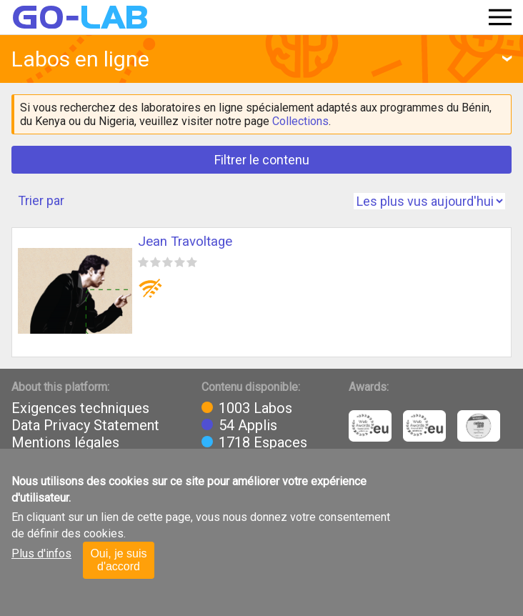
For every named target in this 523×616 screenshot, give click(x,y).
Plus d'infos (41, 553)
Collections (300, 121)
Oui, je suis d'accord (118, 559)
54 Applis (248, 425)
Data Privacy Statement (85, 425)
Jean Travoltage (185, 241)
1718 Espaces (263, 442)
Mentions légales (65, 442)
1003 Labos (255, 408)
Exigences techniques (80, 408)
